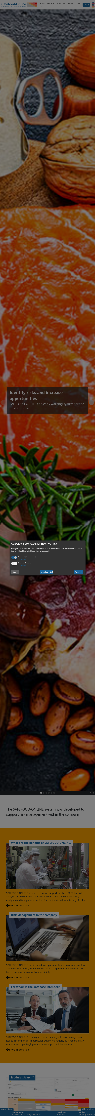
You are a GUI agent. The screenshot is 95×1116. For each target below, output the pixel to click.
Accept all (78, 572)
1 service (22, 559)
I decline (15, 572)
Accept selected (47, 572)
